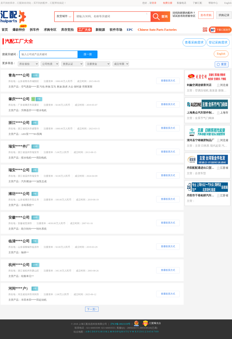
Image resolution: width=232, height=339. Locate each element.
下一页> (92, 309)
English (228, 3)
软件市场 (116, 29)
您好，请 (149, 3)
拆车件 (34, 29)
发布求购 (205, 15)
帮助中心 (213, 3)
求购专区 (50, 29)
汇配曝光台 (151, 323)
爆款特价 (19, 29)
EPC (130, 29)
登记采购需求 (218, 42)
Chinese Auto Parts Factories (157, 29)
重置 (222, 64)
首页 (5, 29)
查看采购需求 (194, 42)
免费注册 (167, 3)
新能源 (100, 29)
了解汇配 (197, 3)
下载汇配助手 (221, 30)
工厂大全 (84, 29)
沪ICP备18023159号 (120, 324)
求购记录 (223, 15)
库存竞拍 (67, 29)
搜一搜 (88, 54)
